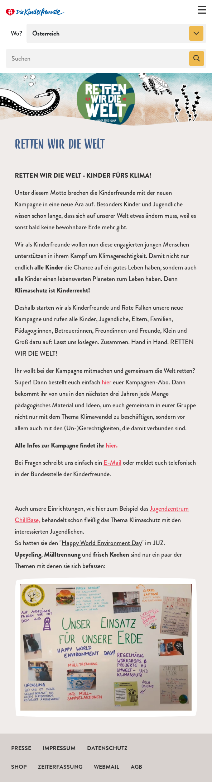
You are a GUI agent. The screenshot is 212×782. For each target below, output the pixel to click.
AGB (136, 767)
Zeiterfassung (60, 767)
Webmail (106, 767)
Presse (21, 748)
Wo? (16, 33)
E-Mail (112, 462)
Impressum (59, 748)
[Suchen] (97, 58)
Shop (18, 767)
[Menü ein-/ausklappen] (202, 11)
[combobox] (116, 33)
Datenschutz (107, 748)
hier (106, 382)
